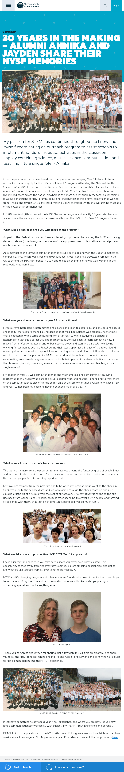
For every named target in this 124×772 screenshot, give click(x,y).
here (115, 737)
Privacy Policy (35, 759)
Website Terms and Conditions (72, 759)
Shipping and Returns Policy (51, 759)
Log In (116, 5)
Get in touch (22, 767)
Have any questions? (69, 767)
